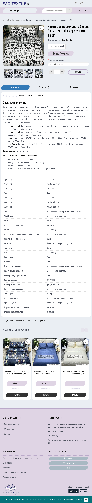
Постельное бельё (18, 20)
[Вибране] (81, 4)
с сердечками (19, 321)
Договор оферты (9, 477)
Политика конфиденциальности (16, 473)
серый (35, 321)
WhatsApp (9, 429)
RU (80, 11)
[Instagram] (28, 4)
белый (29, 321)
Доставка (74, 87)
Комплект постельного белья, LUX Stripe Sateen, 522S (46, 373)
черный (41, 321)
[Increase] (62, 71)
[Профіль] (76, 4)
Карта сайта (68, 468)
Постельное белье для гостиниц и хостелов (21, 458)
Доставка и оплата (10, 468)
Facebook (68, 459)
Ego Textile (7, 20)
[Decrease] (51, 71)
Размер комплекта (56, 60)
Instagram (68, 463)
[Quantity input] (57, 71)
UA (85, 11)
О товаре (15, 87)
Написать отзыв (36, 96)
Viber (7, 434)
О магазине (7, 463)
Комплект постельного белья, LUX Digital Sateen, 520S (17, 373)
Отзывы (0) (44, 87)
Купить (78, 72)
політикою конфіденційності (72, 499)
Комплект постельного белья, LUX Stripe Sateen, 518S (75, 373)
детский (9, 321)
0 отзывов (23, 96)
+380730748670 (11, 425)
